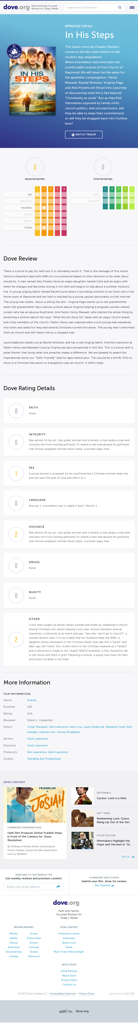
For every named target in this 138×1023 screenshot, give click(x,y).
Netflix (14, 938)
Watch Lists (69, 943)
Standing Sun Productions (44, 759)
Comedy (34, 948)
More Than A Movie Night (69, 952)
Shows (34, 934)
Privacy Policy (69, 980)
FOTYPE (130, 994)
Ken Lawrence (58, 727)
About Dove (69, 976)
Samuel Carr (47, 732)
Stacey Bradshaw (68, 732)
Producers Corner (69, 934)
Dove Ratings (69, 971)
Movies (14, 934)
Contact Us (69, 985)
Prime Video (34, 938)
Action (34, 943)
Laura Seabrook (93, 727)
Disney (14, 943)
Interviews (69, 938)
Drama (31, 700)
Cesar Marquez (37, 727)
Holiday (13, 957)
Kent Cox (76, 727)
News (69, 948)
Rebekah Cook (115, 727)
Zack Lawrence (37, 739)
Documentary (13, 952)
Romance (34, 957)
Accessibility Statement (63, 994)
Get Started (104, 886)
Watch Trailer (84, 135)
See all (128, 857)
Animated (14, 948)
